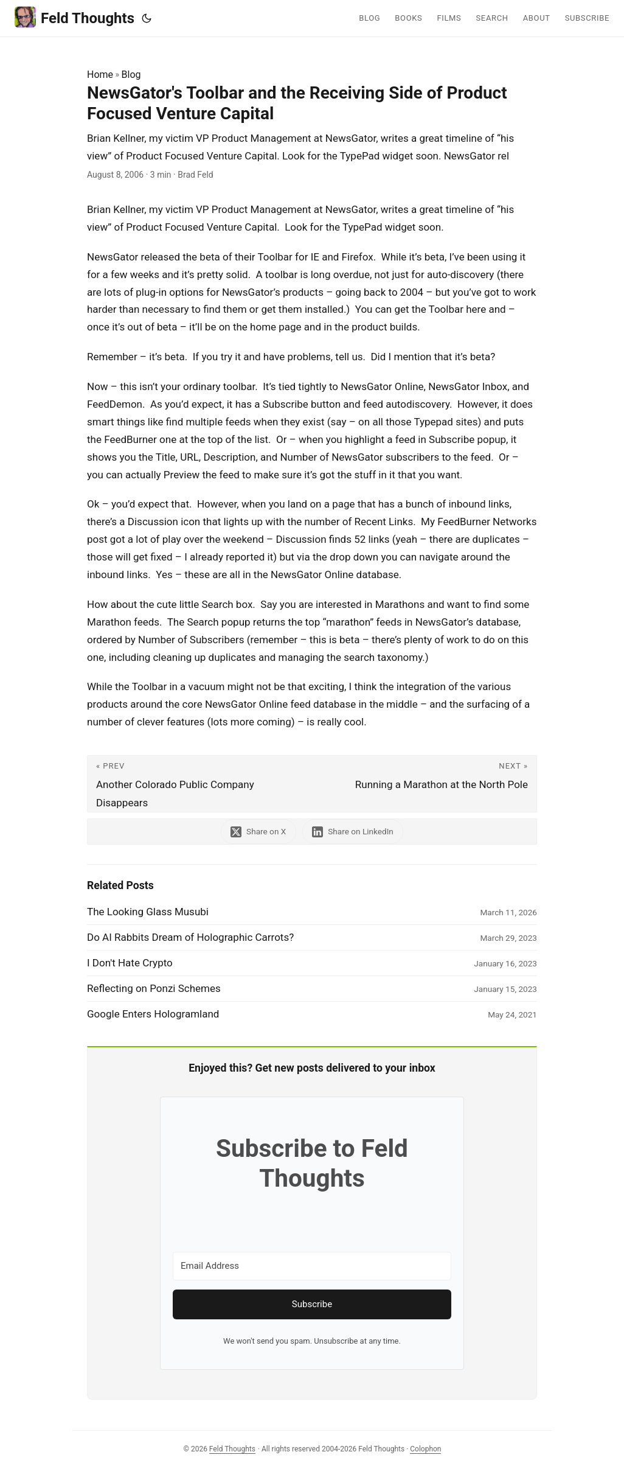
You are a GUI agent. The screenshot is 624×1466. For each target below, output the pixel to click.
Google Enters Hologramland (153, 1014)
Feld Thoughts (74, 17)
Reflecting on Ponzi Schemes (154, 988)
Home (100, 74)
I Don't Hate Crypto (130, 963)
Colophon (425, 1449)
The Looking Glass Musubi (148, 912)
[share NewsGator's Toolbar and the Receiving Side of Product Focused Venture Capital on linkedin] (353, 831)
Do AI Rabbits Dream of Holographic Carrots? (190, 937)
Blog (131, 74)
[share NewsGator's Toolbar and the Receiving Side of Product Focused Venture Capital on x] (258, 831)
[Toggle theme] (146, 18)
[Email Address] (312, 1266)
